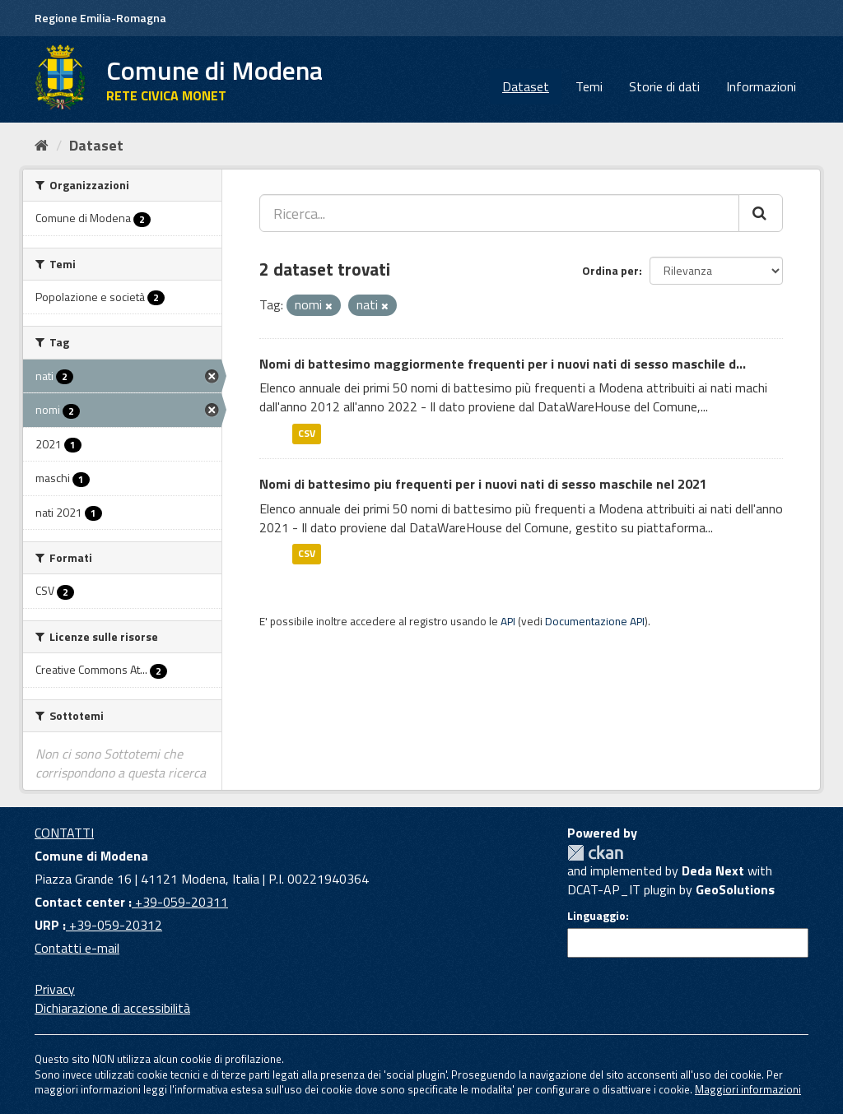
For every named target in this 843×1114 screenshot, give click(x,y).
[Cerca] (760, 213)
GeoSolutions (735, 889)
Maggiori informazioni (748, 1089)
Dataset (525, 86)
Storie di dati (664, 86)
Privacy (55, 989)
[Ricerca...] (499, 213)
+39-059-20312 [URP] (114, 925)
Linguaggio (596, 915)
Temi (589, 86)
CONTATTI (64, 832)
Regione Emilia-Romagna (100, 17)
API (508, 621)
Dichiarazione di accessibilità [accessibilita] (112, 1008)
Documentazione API (595, 621)
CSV (306, 433)
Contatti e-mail (77, 948)
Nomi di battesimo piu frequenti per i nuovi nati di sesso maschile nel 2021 (483, 484)
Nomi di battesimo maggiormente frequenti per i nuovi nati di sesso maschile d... (502, 364)
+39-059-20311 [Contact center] (180, 902)
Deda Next (713, 870)
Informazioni (761, 86)
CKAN (595, 852)
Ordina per (610, 270)
